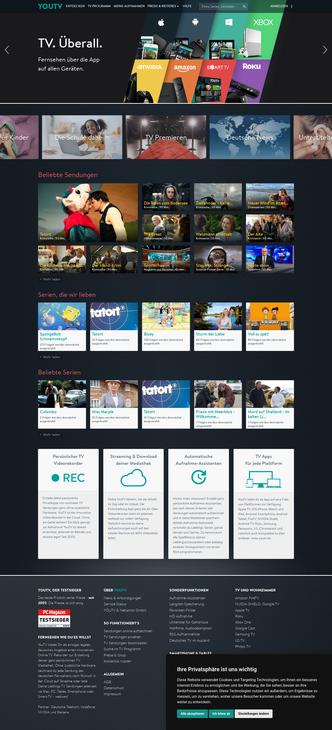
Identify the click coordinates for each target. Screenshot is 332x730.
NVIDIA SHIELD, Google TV (257, 604)
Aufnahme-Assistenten (187, 598)
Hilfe (187, 6)
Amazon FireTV (247, 598)
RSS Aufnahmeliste (184, 634)
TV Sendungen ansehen (122, 637)
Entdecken (75, 6)
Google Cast (245, 628)
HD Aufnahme (180, 616)
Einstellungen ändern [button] (253, 713)
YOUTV (50, 6)
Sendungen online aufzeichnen (128, 631)
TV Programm (99, 6)
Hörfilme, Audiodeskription (190, 628)
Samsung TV (245, 634)
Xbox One (243, 622)
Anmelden (279, 6)
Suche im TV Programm (122, 649)
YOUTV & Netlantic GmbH (125, 610)
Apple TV (242, 610)
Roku (239, 616)
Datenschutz (114, 687)
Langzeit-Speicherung (186, 604)
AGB (107, 682)
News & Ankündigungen (123, 598)
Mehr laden (51, 279)
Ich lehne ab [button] (221, 713)
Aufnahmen (129, 6)
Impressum (112, 693)
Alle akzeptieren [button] (192, 713)
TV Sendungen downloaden (125, 643)
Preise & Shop (115, 655)
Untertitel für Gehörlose (188, 622)
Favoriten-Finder (182, 610)
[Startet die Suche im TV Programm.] (223, 6)
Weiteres (162, 6)
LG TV (240, 640)
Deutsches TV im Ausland (189, 640)
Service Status (115, 604)
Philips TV (242, 646)
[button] (291, 6)
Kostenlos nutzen (117, 661)
